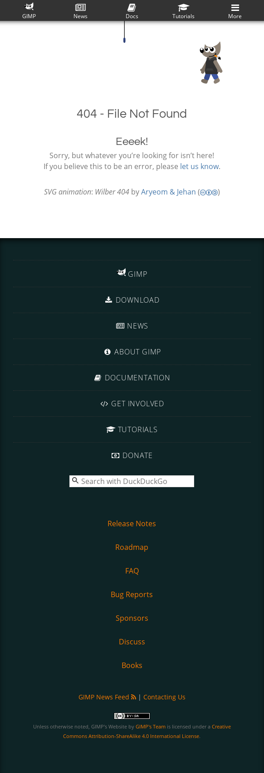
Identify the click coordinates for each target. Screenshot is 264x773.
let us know (199, 166)
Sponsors (132, 618)
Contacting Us (164, 697)
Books (132, 665)
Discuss (132, 642)
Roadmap (131, 547)
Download (132, 300)
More (235, 11)
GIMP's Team (151, 726)
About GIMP (132, 352)
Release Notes (132, 524)
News (80, 11)
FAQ (132, 571)
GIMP (29, 11)
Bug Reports (132, 594)
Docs (132, 11)
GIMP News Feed (107, 697)
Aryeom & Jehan (168, 192)
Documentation (132, 378)
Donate (132, 455)
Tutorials (183, 11)
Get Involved (132, 404)
